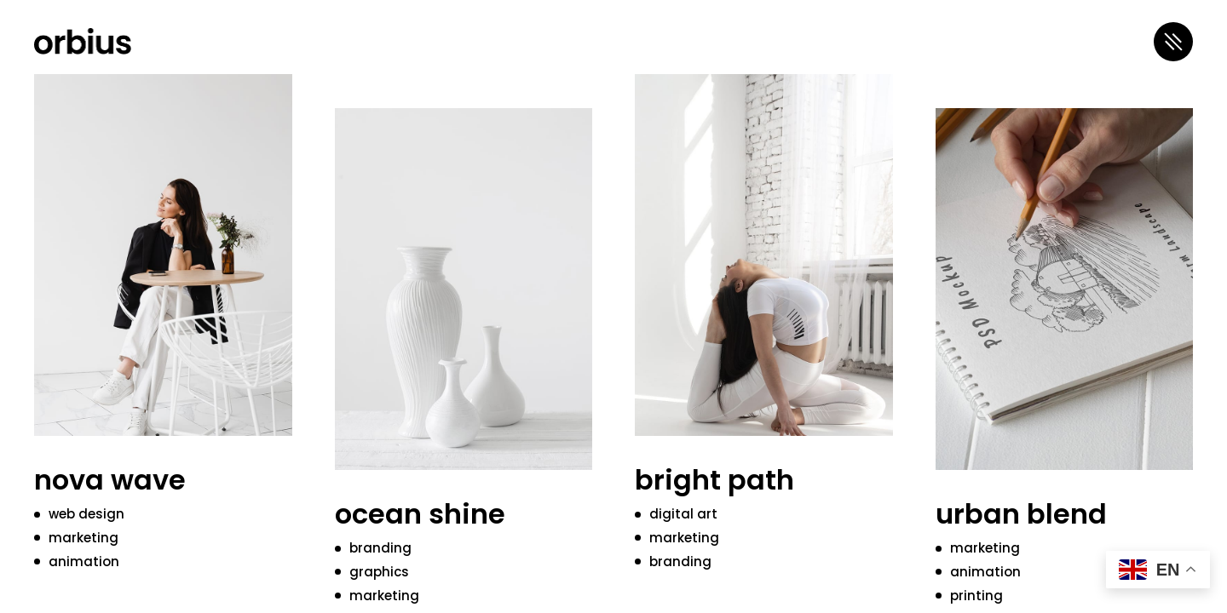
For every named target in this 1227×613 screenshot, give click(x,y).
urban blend (1021, 514)
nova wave (110, 480)
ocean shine (420, 514)
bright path (714, 480)
